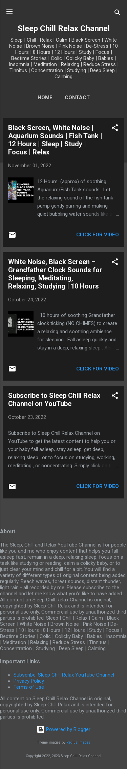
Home (45, 97)
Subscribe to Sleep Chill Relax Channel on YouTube (54, 399)
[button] (115, 129)
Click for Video (97, 235)
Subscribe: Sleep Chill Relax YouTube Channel (64, 675)
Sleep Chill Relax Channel (64, 28)
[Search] (117, 13)
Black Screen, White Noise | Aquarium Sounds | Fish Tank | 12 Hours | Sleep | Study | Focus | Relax (55, 140)
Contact (77, 97)
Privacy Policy (29, 681)
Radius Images (78, 742)
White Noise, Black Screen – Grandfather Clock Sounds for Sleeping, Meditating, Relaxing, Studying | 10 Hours (55, 274)
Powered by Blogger (63, 729)
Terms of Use (29, 687)
